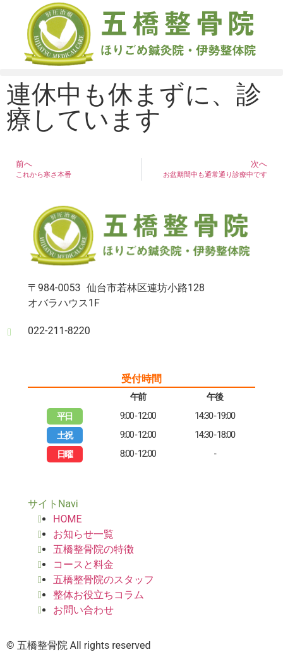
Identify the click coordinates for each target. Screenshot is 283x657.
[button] (141, 72)
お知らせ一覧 (83, 534)
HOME (67, 519)
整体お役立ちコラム (98, 595)
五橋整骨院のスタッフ (103, 580)
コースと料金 (83, 564)
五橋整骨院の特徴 (93, 549)
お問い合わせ (83, 610)
